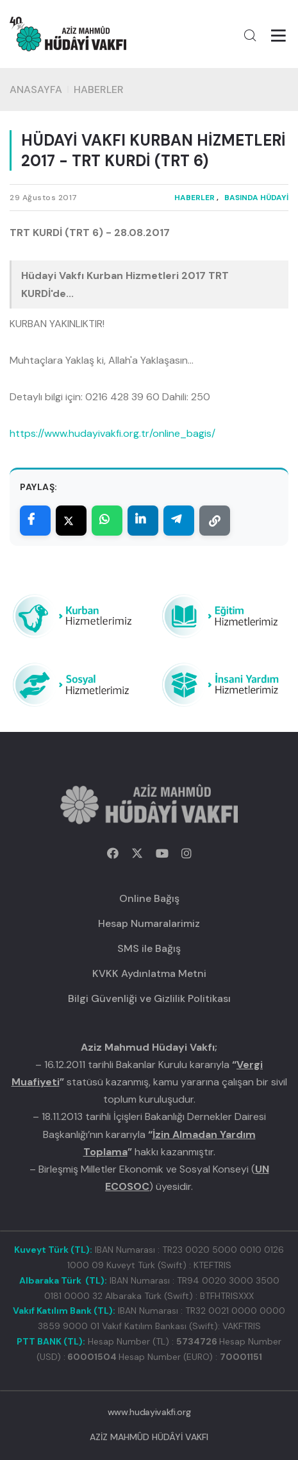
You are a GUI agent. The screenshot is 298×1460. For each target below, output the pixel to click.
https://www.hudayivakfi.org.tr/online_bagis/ (112, 433)
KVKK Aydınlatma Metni (149, 973)
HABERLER (99, 89)
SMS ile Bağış (149, 948)
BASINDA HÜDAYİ (256, 197)
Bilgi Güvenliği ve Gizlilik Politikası (149, 998)
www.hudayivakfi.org (149, 1412)
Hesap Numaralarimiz (149, 923)
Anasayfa (36, 89)
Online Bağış (149, 898)
